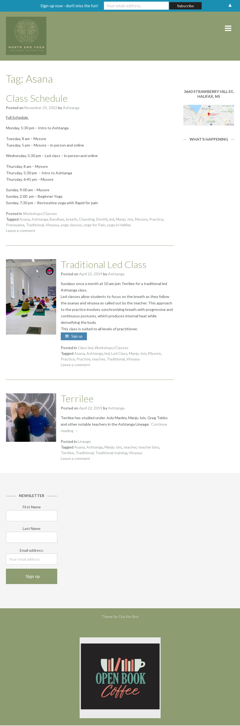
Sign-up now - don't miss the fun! (69, 5)
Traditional (35, 225)
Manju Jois (124, 219)
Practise (83, 359)
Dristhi (101, 219)
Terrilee (77, 399)
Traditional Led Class (104, 264)
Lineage (84, 442)
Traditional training (111, 453)
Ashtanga (71, 107)
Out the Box (128, 617)
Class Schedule (37, 98)
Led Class (119, 354)
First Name (32, 507)
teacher (98, 359)
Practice (156, 219)
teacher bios (148, 447)
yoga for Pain (94, 225)
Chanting (86, 219)
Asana (24, 219)
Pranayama (15, 225)
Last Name (31, 529)
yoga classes (71, 225)
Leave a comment (20, 230)
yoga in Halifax (119, 225)
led (111, 219)
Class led (85, 348)
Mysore (141, 219)
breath (71, 219)
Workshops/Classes (40, 213)
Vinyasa (52, 225)
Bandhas (57, 219)
